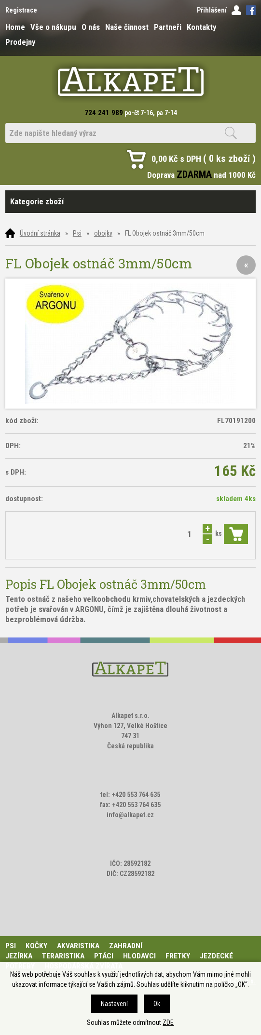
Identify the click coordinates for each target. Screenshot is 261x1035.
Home (15, 27)
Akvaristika (78, 946)
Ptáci (103, 956)
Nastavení (114, 1004)
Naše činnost (127, 27)
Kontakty (201, 27)
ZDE (168, 1022)
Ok (156, 1004)
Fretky (177, 956)
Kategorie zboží (130, 201)
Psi (77, 233)
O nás (91, 27)
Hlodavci (139, 956)
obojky (103, 233)
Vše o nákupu (53, 27)
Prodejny (20, 42)
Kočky (36, 946)
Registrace (21, 10)
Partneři (167, 27)
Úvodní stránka (40, 233)
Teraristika (63, 956)
